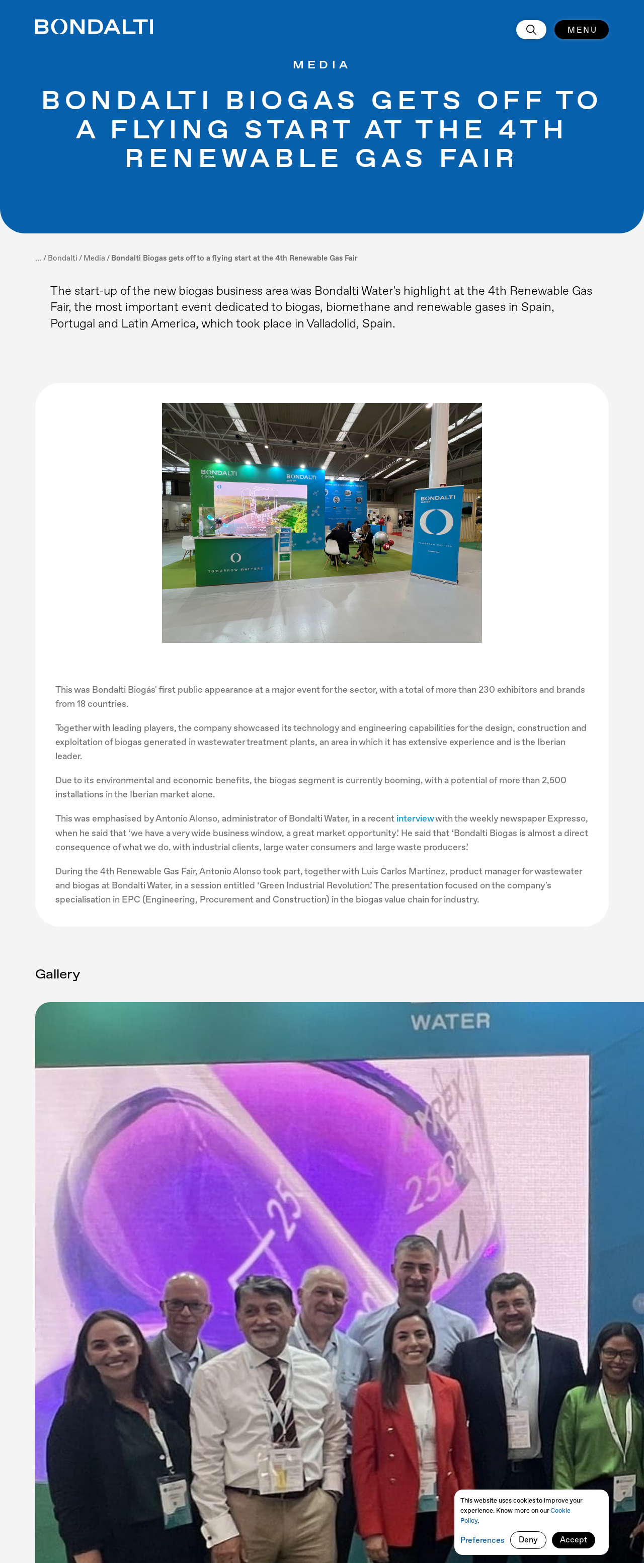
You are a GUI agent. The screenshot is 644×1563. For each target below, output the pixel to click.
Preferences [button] (482, 1540)
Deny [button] (528, 1539)
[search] (531, 29)
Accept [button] (573, 1539)
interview (415, 818)
